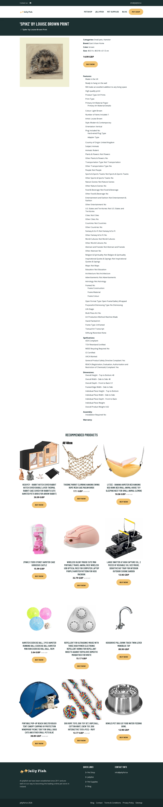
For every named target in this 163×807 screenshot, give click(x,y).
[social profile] (30, 3)
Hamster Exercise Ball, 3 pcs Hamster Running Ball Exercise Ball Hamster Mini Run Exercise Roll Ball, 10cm (39, 645)
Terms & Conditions (112, 803)
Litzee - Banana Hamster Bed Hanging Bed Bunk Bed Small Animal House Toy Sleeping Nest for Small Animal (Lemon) (124, 487)
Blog (124, 12)
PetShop (88, 12)
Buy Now (90, 64)
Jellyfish (100, 12)
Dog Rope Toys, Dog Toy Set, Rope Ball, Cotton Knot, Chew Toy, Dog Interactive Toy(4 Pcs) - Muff (81, 726)
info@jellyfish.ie (135, 3)
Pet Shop (136, 12)
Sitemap (139, 803)
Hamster (107, 39)
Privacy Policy (128, 803)
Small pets (98, 39)
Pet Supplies (113, 12)
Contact (99, 803)
